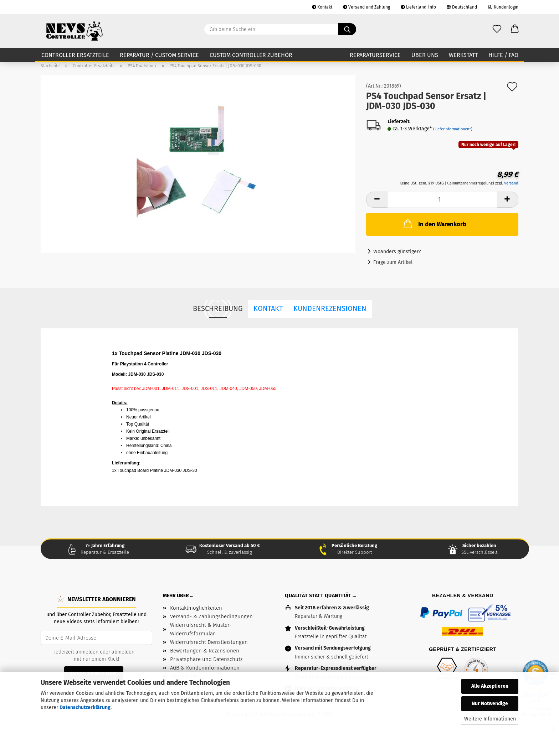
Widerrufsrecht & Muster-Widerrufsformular (200, 629)
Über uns (424, 55)
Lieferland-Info (418, 7)
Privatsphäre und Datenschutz (206, 659)
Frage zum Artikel (392, 262)
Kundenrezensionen (329, 308)
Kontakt (322, 7)
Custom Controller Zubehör (251, 55)
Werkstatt (463, 55)
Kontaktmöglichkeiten (196, 608)
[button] (515, 29)
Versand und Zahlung (366, 7)
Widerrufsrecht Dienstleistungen (209, 642)
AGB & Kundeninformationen (205, 668)
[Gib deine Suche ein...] (347, 29)
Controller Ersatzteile (75, 55)
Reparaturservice (375, 55)
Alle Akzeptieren (489, 686)
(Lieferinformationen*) (452, 129)
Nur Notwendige (490, 704)
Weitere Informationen (490, 719)
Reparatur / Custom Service (159, 55)
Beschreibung (218, 308)
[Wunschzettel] (497, 29)
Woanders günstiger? (397, 252)
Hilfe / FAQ (503, 55)
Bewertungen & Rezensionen (204, 650)
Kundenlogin (503, 7)
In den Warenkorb (434, 223)
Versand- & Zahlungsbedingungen (211, 616)
